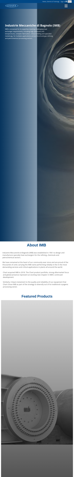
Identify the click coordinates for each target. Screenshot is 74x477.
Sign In (64, 1)
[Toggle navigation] (66, 5)
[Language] (70, 1)
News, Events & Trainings (50, 1)
